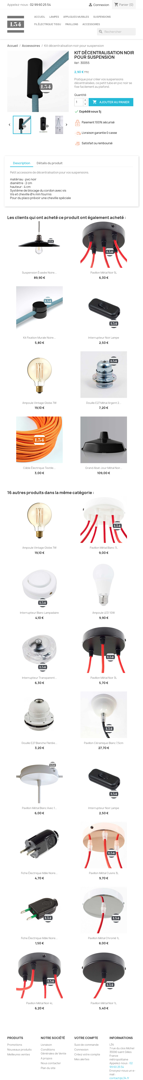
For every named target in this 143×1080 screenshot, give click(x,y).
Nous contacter (51, 1063)
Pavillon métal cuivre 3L (103, 873)
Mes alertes (81, 1059)
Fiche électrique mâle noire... (39, 873)
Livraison (46, 1044)
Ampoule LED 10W (103, 612)
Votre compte (86, 1038)
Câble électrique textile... (39, 468)
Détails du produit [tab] (50, 163)
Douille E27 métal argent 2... (103, 403)
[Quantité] (78, 102)
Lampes (54, 16)
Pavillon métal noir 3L (103, 677)
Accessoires (91, 24)
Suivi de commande (86, 1044)
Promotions (14, 1044)
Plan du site (48, 1068)
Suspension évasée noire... (39, 272)
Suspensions (102, 16)
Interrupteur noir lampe (103, 337)
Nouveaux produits (19, 1049)
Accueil (39, 16)
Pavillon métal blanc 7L (103, 547)
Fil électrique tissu (47, 24)
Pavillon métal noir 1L (104, 1003)
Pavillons (71, 24)
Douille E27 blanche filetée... (39, 743)
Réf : (77, 63)
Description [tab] (21, 163)
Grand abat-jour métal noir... (103, 468)
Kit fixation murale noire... (39, 337)
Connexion (81, 1049)
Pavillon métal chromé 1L (103, 938)
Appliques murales (76, 16)
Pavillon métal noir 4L (39, 1003)
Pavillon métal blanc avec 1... (39, 808)
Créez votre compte (87, 1054)
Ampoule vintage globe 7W (39, 403)
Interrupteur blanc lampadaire (39, 612)
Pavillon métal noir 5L (103, 272)
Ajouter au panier (111, 102)
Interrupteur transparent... (39, 677)
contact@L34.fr (119, 1078)
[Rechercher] (116, 31)
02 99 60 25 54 (40, 5)
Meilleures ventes (18, 1054)
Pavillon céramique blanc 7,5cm (103, 743)
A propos (46, 1058)
